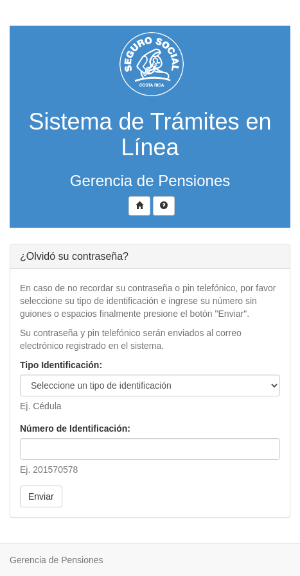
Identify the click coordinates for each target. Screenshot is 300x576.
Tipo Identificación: (61, 365)
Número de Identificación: (75, 428)
